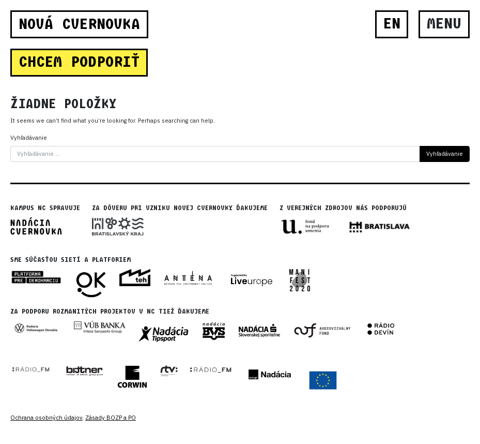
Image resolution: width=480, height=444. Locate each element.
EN (391, 24)
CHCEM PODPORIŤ (79, 62)
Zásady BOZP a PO (110, 417)
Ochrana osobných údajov (46, 417)
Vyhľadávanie (28, 137)
